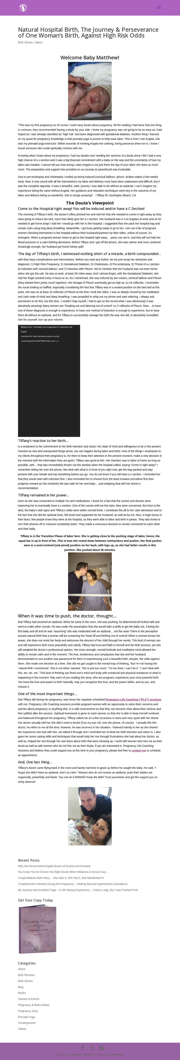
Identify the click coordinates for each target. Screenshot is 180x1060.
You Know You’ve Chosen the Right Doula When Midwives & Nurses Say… (63, 871)
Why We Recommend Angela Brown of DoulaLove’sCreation (54, 866)
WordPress (117, 1054)
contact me (139, 750)
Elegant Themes (82, 1054)
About (21, 969)
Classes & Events (28, 998)
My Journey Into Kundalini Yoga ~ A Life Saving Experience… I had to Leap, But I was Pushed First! (78, 890)
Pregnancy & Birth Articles (33, 1005)
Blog (20, 987)
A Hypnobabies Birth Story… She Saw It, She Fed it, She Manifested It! (61, 877)
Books (22, 992)
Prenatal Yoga (26, 1017)
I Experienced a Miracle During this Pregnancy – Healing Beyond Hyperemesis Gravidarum (73, 884)
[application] (49, 381)
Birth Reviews (26, 975)
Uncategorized (26, 1022)
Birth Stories (25, 42)
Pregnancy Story (28, 1011)
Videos (38, 42)
